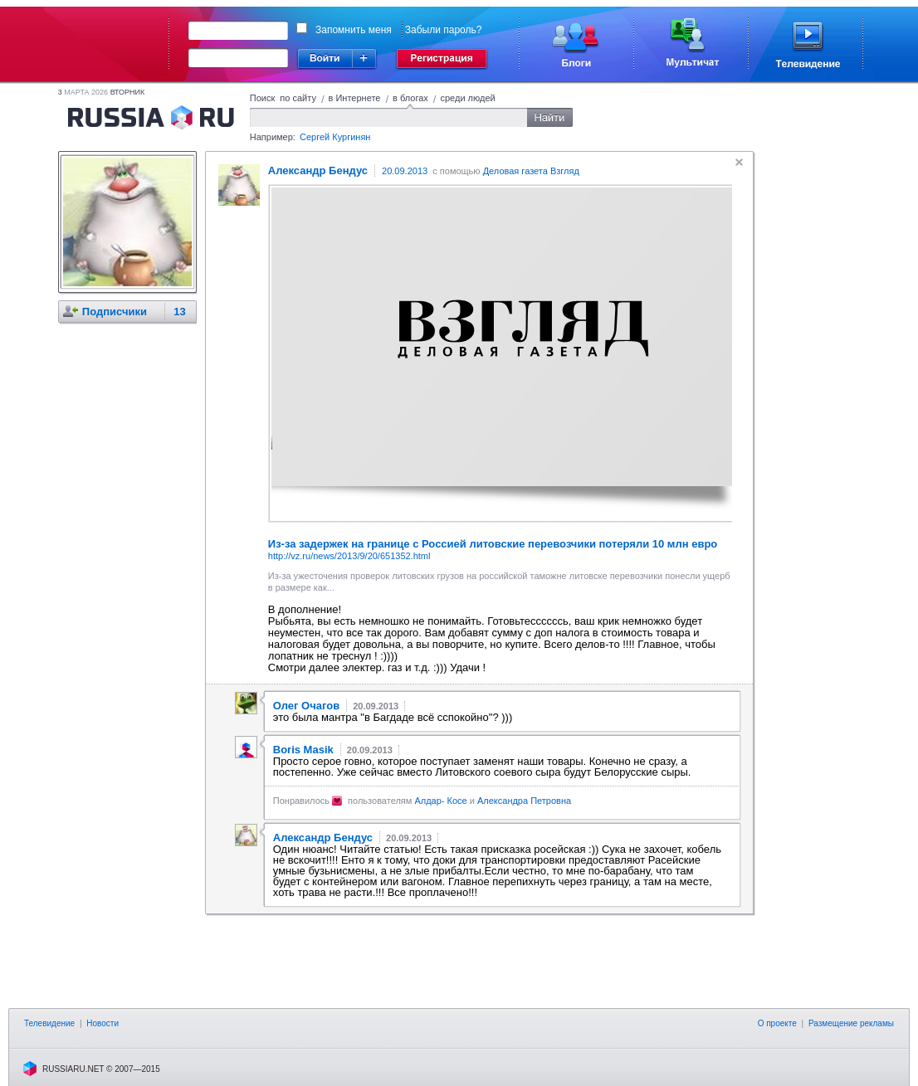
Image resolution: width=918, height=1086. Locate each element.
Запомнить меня (353, 30)
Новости (102, 1023)
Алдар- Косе (440, 801)
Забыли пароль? (443, 30)
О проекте (777, 1023)
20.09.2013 (404, 171)
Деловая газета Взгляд (531, 171)
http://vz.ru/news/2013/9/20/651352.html (349, 556)
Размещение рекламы (851, 1023)
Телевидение (49, 1023)
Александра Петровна (524, 801)
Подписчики (114, 311)
